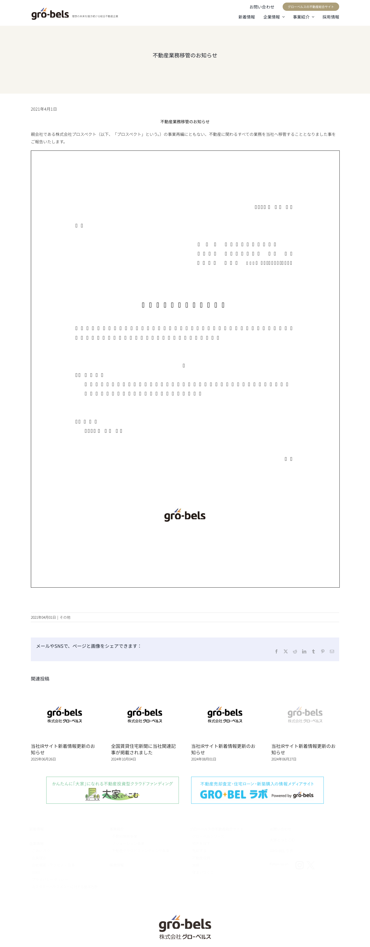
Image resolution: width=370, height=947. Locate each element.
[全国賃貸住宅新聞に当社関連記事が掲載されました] (145, 691)
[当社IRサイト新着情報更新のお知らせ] (65, 691)
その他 (65, 617)
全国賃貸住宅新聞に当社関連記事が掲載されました (143, 749)
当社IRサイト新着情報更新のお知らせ (63, 749)
